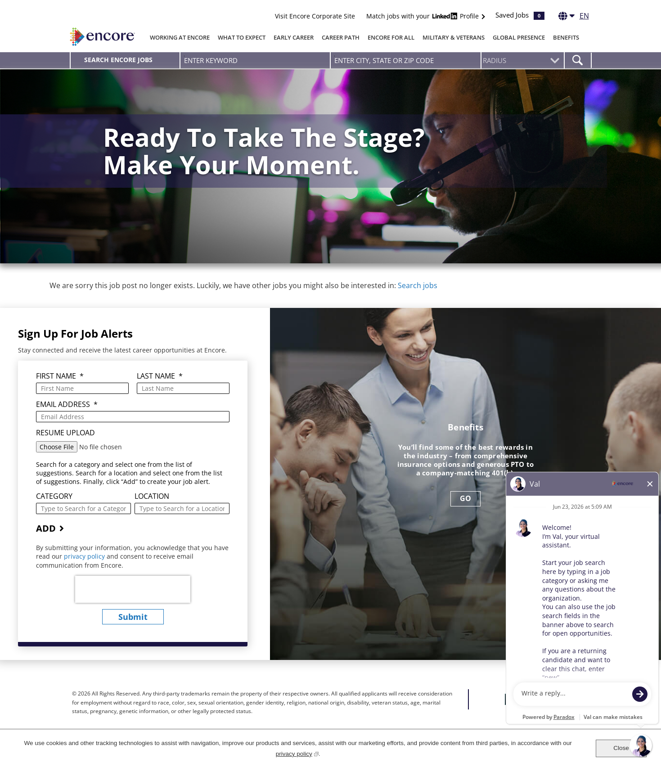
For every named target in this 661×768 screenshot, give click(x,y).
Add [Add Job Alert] (46, 528)
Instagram (560, 699)
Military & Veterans (454, 37)
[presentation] (132, 589)
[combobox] (406, 60)
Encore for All (391, 37)
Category (54, 496)
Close (621, 748)
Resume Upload (65, 433)
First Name (60, 376)
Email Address (67, 404)
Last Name (160, 376)
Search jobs (417, 285)
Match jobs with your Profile (423, 16)
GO (465, 498)
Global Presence (519, 37)
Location (152, 496)
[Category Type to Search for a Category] (83, 508)
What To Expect (241, 37)
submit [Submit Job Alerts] (133, 616)
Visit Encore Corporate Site (315, 16)
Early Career (294, 37)
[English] (574, 17)
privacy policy (85, 556)
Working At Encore (180, 37)
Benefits (566, 37)
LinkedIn (543, 699)
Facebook (510, 699)
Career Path (341, 37)
